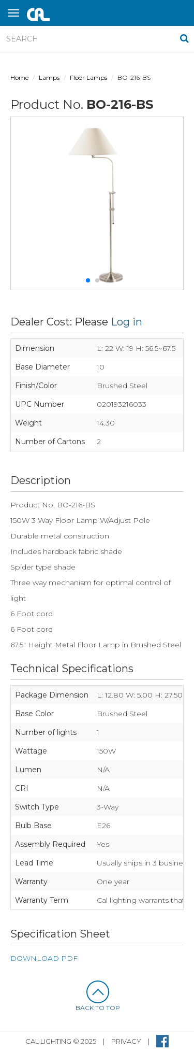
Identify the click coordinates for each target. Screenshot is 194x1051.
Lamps (49, 77)
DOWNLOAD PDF (44, 958)
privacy (126, 1041)
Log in (126, 322)
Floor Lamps (88, 77)
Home (19, 77)
